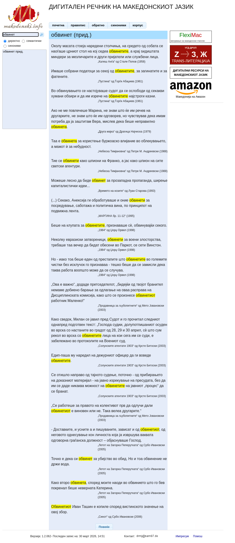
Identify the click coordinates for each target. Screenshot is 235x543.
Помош (197, 536)
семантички (33, 41)
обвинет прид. (24, 52)
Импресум (182, 536)
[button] (58, 25)
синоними (14, 45)
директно (14, 41)
